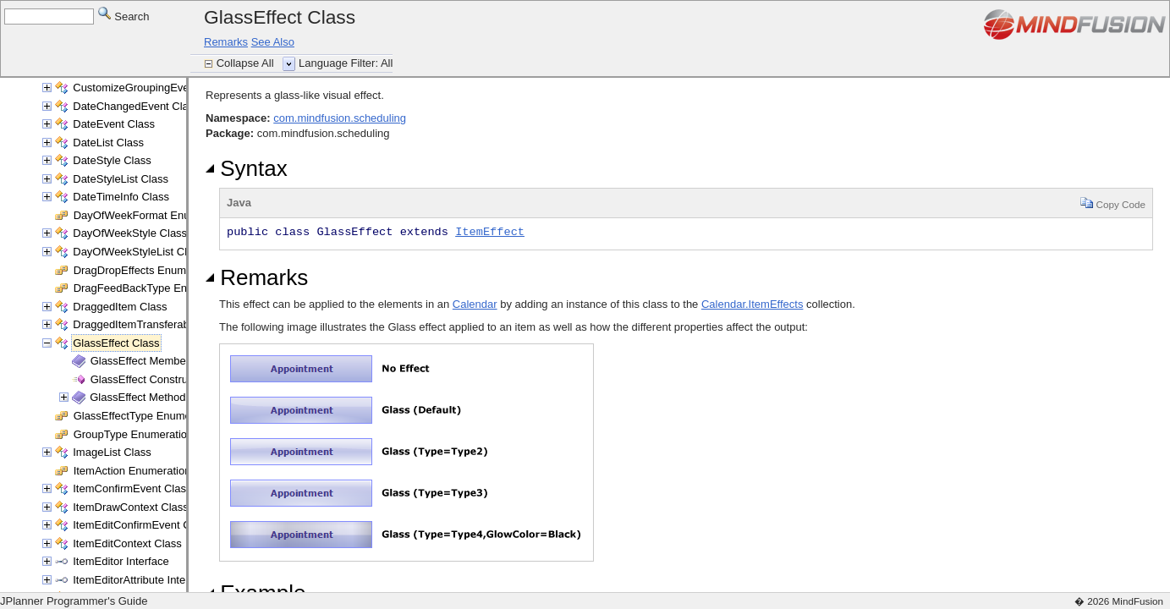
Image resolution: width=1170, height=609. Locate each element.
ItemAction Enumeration (132, 470)
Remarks (226, 42)
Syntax (247, 168)
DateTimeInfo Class (121, 196)
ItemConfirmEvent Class (132, 488)
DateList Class (108, 142)
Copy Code (1112, 202)
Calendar (475, 304)
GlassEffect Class (116, 343)
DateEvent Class (114, 124)
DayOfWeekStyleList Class (138, 251)
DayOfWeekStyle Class (130, 233)
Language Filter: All (346, 63)
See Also (272, 42)
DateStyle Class (112, 160)
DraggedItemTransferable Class (150, 324)
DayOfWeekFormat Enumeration (153, 215)
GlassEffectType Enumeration (146, 415)
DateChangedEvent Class (136, 106)
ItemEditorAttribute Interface (141, 579)
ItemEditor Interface (120, 561)
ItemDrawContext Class (131, 507)
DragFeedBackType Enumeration (155, 288)
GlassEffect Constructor (148, 379)
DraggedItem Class (120, 306)
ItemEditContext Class (127, 543)
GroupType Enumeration (134, 434)
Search (124, 15)
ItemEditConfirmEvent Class (142, 524)
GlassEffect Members (143, 360)
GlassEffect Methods (140, 397)
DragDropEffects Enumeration (147, 270)
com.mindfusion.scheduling (339, 118)
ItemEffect (490, 232)
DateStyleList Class (120, 179)
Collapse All (247, 63)
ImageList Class (112, 452)
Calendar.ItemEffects (752, 304)
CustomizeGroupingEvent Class (150, 87)
